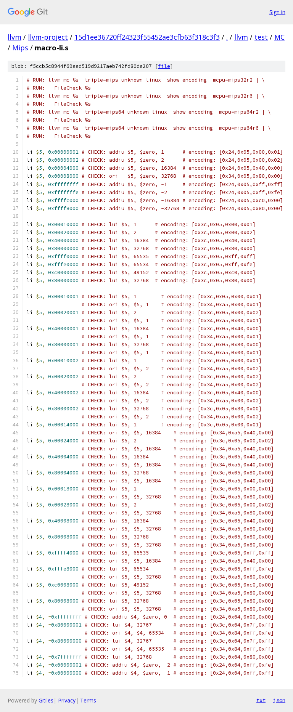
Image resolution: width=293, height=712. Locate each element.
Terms (88, 700)
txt (261, 700)
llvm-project (48, 37)
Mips (20, 47)
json (279, 700)
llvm (14, 37)
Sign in (277, 12)
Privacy (67, 700)
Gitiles (46, 700)
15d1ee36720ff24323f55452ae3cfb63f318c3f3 (147, 37)
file (164, 66)
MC (279, 37)
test (261, 37)
